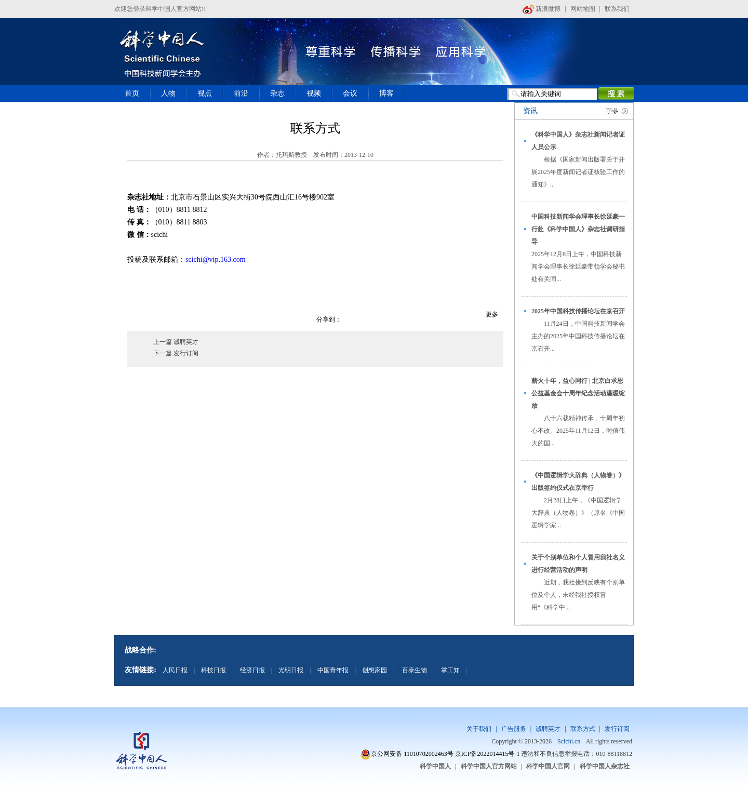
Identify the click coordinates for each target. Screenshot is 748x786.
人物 (168, 93)
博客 (386, 93)
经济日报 (252, 670)
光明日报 (290, 670)
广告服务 (513, 728)
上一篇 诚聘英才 (175, 341)
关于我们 (478, 728)
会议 (350, 93)
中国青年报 (333, 670)
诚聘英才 (548, 728)
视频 (313, 93)
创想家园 (374, 670)
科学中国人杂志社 (605, 766)
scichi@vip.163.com (215, 259)
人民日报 (175, 670)
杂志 (277, 93)
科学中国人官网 (548, 766)
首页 (132, 93)
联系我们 (617, 8)
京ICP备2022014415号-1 (487, 753)
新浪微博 (541, 8)
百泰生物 (413, 670)
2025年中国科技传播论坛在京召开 (578, 311)
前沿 (241, 93)
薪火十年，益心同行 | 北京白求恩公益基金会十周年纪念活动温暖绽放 (578, 393)
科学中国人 (435, 766)
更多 (492, 314)
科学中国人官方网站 (489, 766)
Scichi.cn (568, 741)
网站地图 (582, 8)
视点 (204, 93)
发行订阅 (617, 728)
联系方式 (582, 728)
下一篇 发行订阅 (175, 353)
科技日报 (213, 670)
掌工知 (450, 670)
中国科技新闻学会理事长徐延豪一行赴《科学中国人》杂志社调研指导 (578, 229)
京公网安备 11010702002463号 (412, 753)
